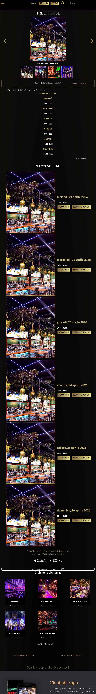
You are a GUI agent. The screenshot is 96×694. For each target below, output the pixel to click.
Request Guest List (81, 207)
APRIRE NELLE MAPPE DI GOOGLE (82, 83)
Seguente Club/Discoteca (71, 655)
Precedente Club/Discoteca (24, 655)
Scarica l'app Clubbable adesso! (48, 667)
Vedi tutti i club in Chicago (48, 644)
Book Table (44, 3)
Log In (72, 3)
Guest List (54, 3)
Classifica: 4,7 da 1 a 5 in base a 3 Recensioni (26, 90)
